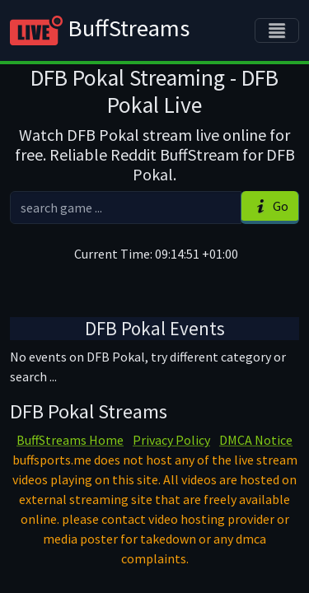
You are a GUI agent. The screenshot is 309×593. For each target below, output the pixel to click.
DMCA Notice (256, 440)
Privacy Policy (171, 440)
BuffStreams (100, 30)
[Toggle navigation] (277, 30)
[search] (125, 207)
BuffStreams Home (70, 440)
